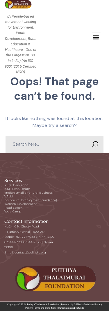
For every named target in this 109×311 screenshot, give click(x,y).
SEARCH (93, 144)
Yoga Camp (12, 211)
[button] (96, 37)
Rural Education (16, 185)
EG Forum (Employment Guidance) (30, 200)
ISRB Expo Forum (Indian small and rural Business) (28, 191)
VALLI (8, 196)
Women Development (20, 204)
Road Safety (13, 208)
